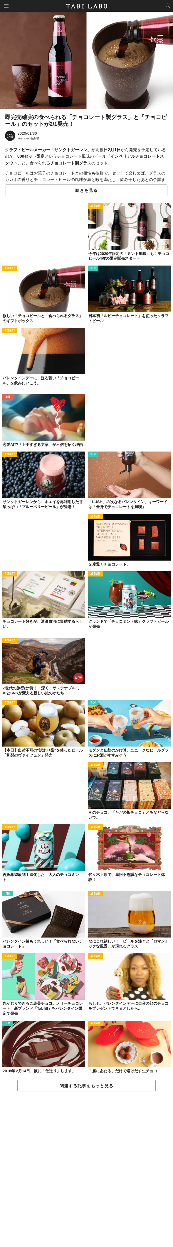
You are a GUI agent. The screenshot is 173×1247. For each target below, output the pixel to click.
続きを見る (86, 190)
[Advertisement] (86, 1169)
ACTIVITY (95, 206)
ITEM (93, 268)
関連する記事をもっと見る (86, 1085)
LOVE (7, 397)
